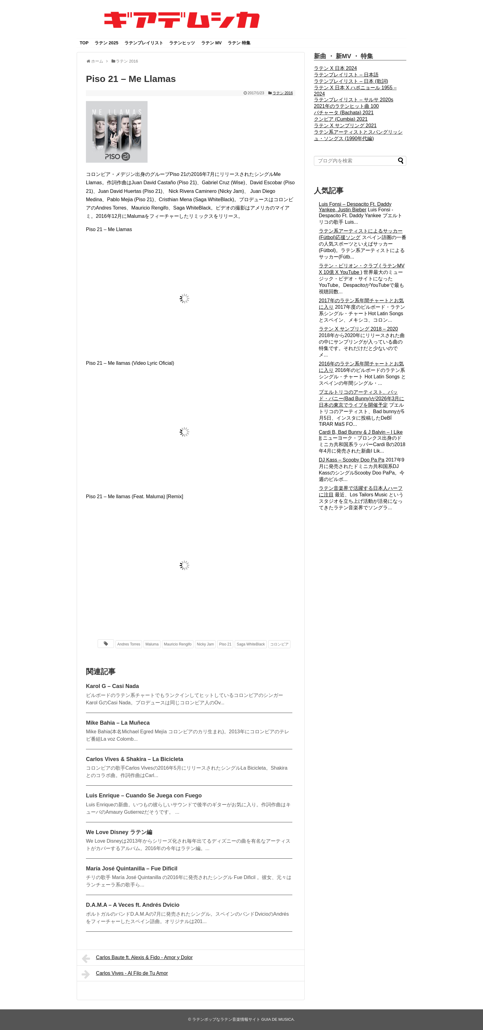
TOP (84, 42)
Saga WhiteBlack (251, 644)
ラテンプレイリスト (143, 42)
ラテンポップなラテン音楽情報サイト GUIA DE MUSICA (243, 1019)
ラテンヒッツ (182, 42)
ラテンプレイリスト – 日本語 (346, 74)
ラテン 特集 (239, 42)
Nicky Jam (205, 644)
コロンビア (279, 644)
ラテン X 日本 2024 (335, 68)
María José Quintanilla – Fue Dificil (131, 868)
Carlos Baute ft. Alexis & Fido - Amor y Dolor (137, 958)
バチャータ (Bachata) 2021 (344, 112)
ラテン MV (211, 42)
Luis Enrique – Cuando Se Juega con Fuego (144, 795)
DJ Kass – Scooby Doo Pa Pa (351, 459)
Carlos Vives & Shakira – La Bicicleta (134, 759)
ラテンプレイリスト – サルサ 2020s (353, 99)
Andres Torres (128, 644)
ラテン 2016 (283, 93)
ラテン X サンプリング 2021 (345, 125)
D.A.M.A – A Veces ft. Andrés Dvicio (132, 905)
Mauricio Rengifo (178, 644)
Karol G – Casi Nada (112, 686)
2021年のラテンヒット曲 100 (346, 106)
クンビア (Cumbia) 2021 (340, 119)
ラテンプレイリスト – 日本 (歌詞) (351, 81)
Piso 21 (225, 644)
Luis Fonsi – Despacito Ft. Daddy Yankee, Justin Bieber (355, 207)
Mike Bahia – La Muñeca (118, 723)
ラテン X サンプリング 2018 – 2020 (358, 329)
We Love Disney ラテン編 (119, 832)
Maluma (152, 644)
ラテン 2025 (106, 42)
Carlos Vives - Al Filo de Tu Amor (125, 974)
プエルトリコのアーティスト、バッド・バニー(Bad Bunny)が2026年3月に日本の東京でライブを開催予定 (361, 398)
